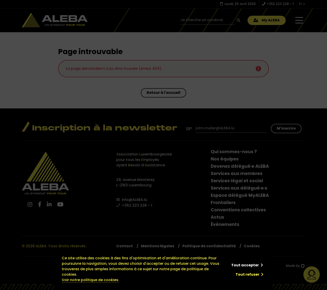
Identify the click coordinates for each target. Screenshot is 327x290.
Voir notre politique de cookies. (90, 279)
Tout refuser (247, 274)
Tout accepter (245, 265)
